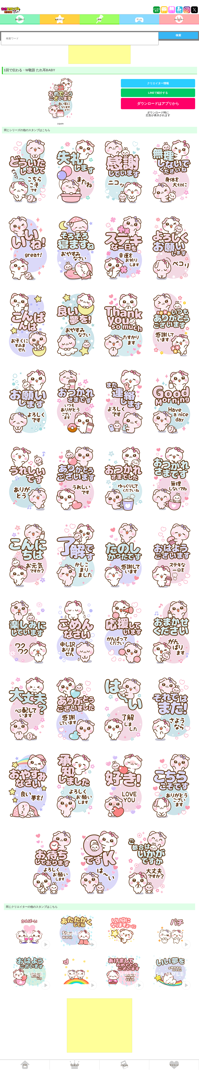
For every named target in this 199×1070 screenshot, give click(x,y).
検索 (178, 35)
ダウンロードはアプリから (158, 104)
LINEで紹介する (158, 92)
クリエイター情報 (158, 83)
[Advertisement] (99, 54)
